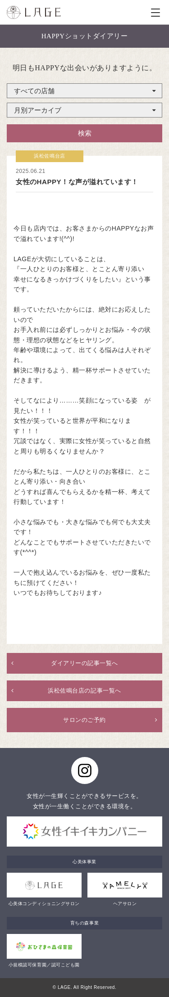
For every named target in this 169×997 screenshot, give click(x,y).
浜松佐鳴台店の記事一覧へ (84, 690)
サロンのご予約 (84, 719)
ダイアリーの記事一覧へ (84, 663)
